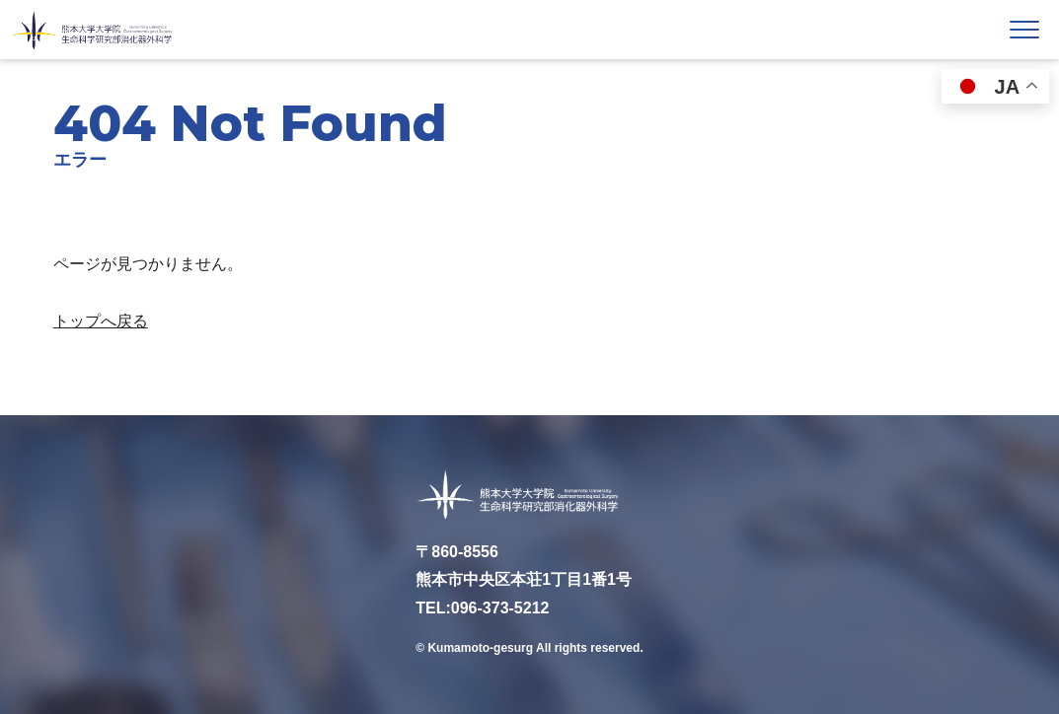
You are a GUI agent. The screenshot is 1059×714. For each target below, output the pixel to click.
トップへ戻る (100, 321)
